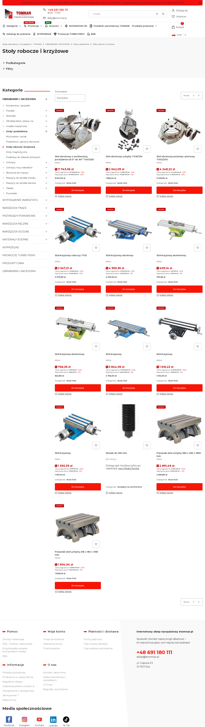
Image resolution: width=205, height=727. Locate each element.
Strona (186, 95)
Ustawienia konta (52, 644)
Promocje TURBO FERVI (71, 34)
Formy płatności (93, 639)
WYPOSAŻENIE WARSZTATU (20, 200)
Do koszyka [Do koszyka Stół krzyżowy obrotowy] (128, 289)
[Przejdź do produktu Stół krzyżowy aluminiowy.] (180, 229)
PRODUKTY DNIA (13, 263)
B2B (93, 34)
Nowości (54, 26)
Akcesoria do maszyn (17, 172)
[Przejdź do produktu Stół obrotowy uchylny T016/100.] (129, 131)
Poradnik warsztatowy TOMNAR (112, 26)
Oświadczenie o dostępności (18, 690)
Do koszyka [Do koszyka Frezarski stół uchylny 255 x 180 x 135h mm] (78, 585)
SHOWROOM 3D (78, 26)
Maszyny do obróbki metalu (21, 178)
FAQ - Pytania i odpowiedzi (17, 644)
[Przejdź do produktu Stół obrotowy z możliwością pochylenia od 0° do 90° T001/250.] (78, 131)
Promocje (33, 26)
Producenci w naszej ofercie (17, 677)
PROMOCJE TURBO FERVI (18, 255)
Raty (4, 656)
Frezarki (10, 110)
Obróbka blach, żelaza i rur (20, 121)
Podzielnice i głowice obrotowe (22, 141)
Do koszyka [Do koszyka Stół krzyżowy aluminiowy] (179, 289)
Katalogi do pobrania (18, 34)
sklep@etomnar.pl (148, 656)
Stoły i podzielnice (81, 44)
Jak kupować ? (10, 695)
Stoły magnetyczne (16, 152)
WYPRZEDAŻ (44, 34)
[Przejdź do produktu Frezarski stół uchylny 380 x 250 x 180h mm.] (180, 427)
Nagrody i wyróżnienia (55, 689)
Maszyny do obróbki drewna (21, 183)
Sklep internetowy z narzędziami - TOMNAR (22, 44)
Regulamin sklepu (12, 681)
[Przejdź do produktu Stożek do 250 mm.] (129, 427)
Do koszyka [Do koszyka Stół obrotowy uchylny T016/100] (128, 190)
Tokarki (9, 188)
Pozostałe (11, 193)
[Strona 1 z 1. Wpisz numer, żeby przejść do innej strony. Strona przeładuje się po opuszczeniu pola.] (193, 95)
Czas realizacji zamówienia (98, 648)
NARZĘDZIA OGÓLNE (15, 231)
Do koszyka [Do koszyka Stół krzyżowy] (128, 388)
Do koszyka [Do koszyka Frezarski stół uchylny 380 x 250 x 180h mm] (179, 486)
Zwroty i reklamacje (13, 639)
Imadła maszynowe (16, 126)
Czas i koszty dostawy (96, 644)
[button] (200, 2)
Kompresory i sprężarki (18, 105)
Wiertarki (11, 116)
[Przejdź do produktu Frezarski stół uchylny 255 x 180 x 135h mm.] (78, 526)
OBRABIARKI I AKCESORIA (57, 44)
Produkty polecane (143, 26)
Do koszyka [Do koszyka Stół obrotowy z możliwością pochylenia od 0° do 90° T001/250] (78, 190)
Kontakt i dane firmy (54, 672)
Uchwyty (11, 162)
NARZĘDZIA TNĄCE (14, 207)
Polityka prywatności (14, 672)
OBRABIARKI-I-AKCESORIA (19, 271)
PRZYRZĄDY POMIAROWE (19, 215)
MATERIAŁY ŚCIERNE (15, 239)
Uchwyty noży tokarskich (19, 167)
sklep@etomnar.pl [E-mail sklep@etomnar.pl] (57, 18)
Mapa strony (9, 700)
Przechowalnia (51, 648)
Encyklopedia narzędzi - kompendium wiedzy (15, 650)
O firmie (47, 684)
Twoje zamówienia (53, 639)
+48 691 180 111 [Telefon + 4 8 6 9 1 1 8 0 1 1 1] (58, 10)
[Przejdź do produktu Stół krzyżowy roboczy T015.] (78, 229)
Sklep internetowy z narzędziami (54, 679)
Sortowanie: (61, 91)
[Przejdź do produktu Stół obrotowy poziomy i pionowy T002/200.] (180, 131)
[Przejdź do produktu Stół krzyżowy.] (129, 328)
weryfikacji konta (128, 468)
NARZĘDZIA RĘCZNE (15, 223)
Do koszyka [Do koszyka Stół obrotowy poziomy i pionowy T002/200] (179, 190)
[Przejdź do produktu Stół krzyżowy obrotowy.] (129, 229)
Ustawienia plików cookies (17, 686)
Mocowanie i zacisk (16, 136)
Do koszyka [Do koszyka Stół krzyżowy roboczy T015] (78, 289)
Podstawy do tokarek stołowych (23, 157)
